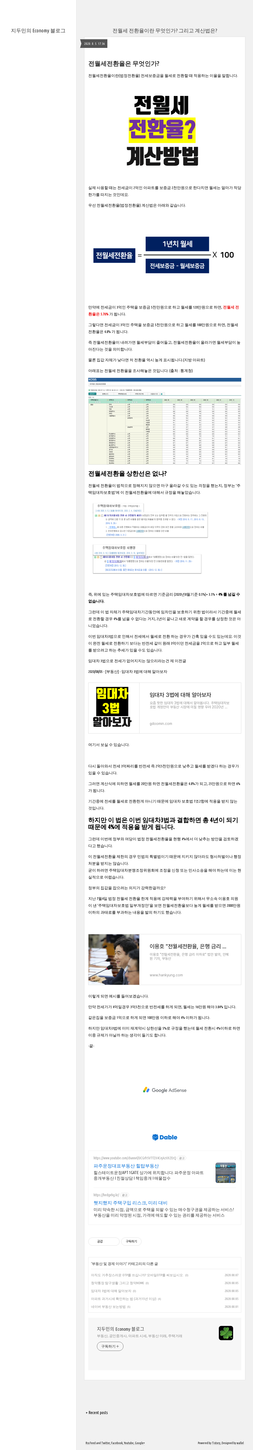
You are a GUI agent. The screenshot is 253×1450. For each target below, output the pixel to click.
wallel (240, 1443)
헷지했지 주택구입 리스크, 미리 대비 (131, 1202)
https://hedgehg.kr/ (106, 1195)
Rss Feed (91, 1443)
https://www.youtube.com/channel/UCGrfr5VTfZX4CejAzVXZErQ (135, 1158)
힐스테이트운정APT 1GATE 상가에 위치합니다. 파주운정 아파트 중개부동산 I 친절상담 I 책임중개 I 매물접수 (149, 1175)
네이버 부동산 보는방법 (108, 1306)
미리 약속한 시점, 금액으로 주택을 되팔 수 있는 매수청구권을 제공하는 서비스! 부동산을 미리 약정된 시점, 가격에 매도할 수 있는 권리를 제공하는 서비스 (164, 1212)
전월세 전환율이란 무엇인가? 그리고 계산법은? (164, 30)
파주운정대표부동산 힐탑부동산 (126, 1165)
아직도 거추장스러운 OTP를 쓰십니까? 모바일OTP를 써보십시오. (137, 1275)
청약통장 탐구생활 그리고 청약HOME (117, 1283)
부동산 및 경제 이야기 (109, 1264)
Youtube (129, 1443)
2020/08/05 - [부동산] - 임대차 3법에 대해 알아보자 (127, 671)
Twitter (105, 1443)
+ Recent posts (97, 1412)
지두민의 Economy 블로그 (38, 30)
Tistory (216, 1443)
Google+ (140, 1443)
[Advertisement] (164, 1090)
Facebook (117, 1443)
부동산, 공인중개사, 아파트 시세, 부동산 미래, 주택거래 (139, 1336)
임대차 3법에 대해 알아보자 (111, 1291)
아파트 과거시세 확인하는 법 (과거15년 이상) (123, 1298)
